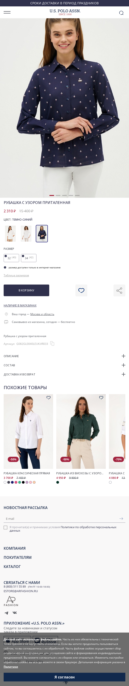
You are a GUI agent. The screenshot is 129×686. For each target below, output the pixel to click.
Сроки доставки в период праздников (64, 3)
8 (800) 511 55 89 (15, 586)
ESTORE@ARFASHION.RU (21, 591)
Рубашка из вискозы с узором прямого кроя (81, 473)
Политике (11, 667)
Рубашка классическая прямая (27, 473)
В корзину (26, 290)
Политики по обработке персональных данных (63, 529)
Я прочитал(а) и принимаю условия (63, 528)
